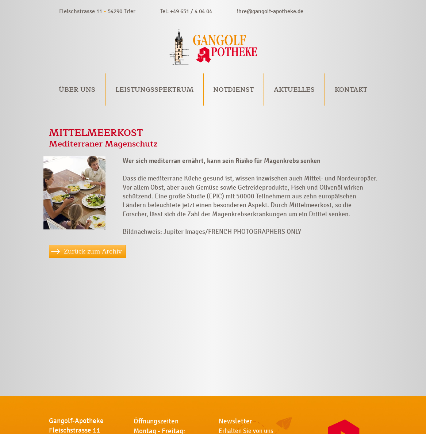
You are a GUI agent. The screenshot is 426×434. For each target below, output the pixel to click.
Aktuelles (294, 89)
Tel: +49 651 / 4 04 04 (186, 11)
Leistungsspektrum (154, 89)
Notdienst (233, 89)
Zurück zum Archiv (93, 251)
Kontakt (351, 89)
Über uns (77, 89)
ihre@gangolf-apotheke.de (270, 11)
